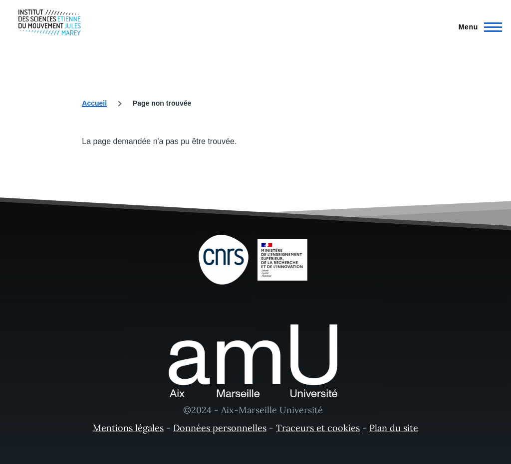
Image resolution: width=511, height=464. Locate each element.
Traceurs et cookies (318, 428)
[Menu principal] (477, 27)
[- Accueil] (49, 22)
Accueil (94, 103)
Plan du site (393, 428)
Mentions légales (128, 428)
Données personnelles (219, 428)
